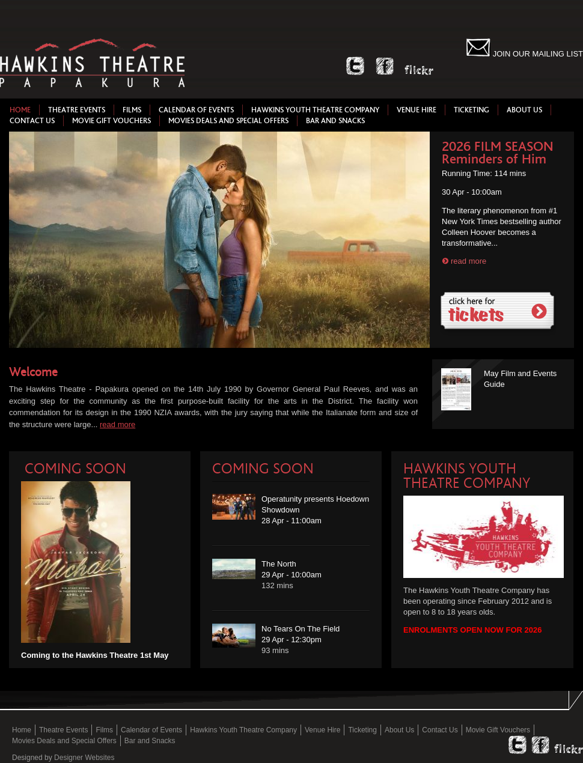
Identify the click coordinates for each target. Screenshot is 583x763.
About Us (524, 110)
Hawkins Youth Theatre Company (315, 110)
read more (468, 261)
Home (20, 110)
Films (132, 110)
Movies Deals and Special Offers (228, 121)
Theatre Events (76, 110)
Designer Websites (84, 757)
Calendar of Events (196, 110)
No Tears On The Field (300, 628)
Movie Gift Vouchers (111, 121)
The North (278, 563)
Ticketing (471, 110)
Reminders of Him (494, 159)
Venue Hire (416, 110)
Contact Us (32, 121)
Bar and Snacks (335, 121)
